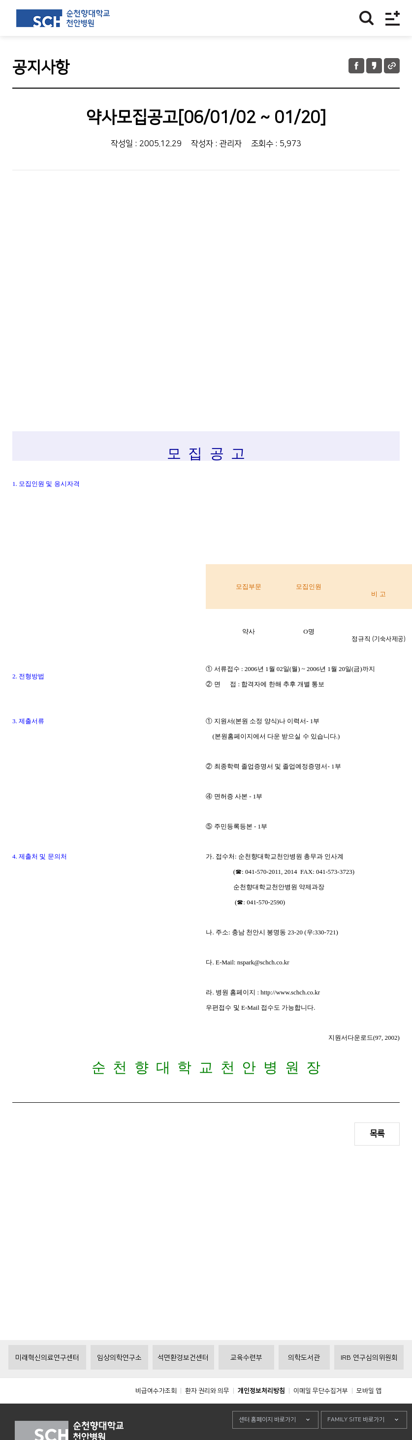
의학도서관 (304, 1358)
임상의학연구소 (119, 1358)
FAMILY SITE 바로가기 (355, 1419)
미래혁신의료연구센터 (47, 1358)
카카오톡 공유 (374, 65)
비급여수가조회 (156, 1390)
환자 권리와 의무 (207, 1390)
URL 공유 (392, 65)
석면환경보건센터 (183, 1358)
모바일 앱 (368, 1390)
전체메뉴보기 (392, 18)
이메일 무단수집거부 (320, 1390)
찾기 (366, 18)
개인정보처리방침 (261, 1390)
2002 (391, 1037)
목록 (377, 1133)
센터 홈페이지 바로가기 (267, 1419)
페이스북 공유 (356, 65)
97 (378, 1037)
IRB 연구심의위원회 (369, 1358)
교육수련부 (246, 1358)
